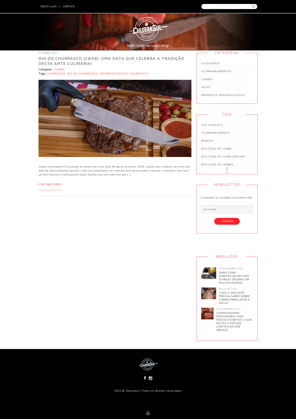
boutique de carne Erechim (223, 156)
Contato (69, 6)
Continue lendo (50, 184)
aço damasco (212, 125)
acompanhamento (215, 133)
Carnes (207, 79)
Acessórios (210, 63)
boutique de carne (216, 149)
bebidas (207, 141)
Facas (205, 87)
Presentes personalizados (223, 95)
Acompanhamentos (216, 71)
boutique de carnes (217, 164)
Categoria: (46, 69)
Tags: (43, 73)
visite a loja (48, 6)
